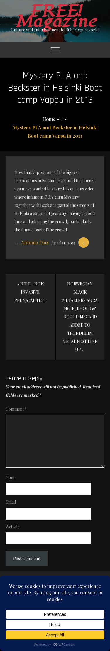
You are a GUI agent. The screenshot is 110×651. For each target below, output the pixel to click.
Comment (16, 409)
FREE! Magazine (55, 16)
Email (11, 502)
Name (11, 477)
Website (13, 527)
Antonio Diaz (34, 242)
